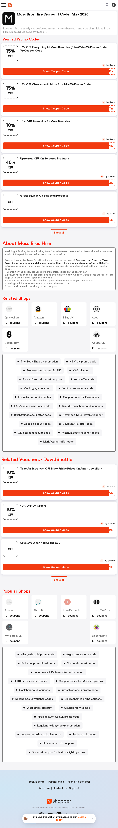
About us (44, 788)
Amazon (39, 317)
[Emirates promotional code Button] (37, 663)
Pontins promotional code (77, 388)
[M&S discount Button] (80, 370)
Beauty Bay (12, 342)
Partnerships (56, 781)
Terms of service (77, 808)
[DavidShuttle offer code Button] (76, 424)
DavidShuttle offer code (77, 423)
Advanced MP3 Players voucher (83, 415)
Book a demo (36, 781)
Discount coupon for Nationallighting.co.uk (58, 752)
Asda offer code (84, 379)
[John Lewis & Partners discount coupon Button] (57, 672)
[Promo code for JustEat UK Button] (42, 370)
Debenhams (99, 635)
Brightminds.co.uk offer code (32, 415)
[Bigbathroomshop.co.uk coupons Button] (81, 406)
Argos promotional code (81, 654)
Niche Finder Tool (79, 781)
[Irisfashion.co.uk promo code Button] (78, 690)
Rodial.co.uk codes (84, 734)
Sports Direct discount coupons (42, 379)
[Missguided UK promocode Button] (36, 654)
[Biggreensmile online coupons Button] (81, 699)
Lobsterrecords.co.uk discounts (41, 734)
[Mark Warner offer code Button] (57, 441)
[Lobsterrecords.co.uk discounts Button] (39, 734)
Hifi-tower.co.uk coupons (58, 743)
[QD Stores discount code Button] (33, 432)
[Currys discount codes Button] (79, 663)
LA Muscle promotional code (32, 406)
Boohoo (9, 610)
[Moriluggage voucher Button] (35, 388)
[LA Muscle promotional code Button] (31, 406)
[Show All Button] (59, 579)
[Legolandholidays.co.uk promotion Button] (57, 725)
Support (74, 788)
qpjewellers (12, 317)
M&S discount (81, 370)
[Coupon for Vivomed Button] (76, 708)
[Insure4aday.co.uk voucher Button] (33, 397)
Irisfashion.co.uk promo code (79, 690)
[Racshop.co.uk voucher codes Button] (33, 699)
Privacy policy (61, 808)
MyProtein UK (13, 635)
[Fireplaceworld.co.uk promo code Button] (57, 716)
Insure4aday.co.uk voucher (34, 397)
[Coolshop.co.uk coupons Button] (33, 690)
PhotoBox (40, 610)
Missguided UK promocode (38, 654)
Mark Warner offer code (58, 441)
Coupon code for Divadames (81, 397)
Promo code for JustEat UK (43, 370)
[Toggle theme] (114, 5)
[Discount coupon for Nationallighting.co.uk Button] (57, 752)
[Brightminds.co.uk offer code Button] (31, 415)
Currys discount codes (81, 663)
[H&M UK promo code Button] (81, 361)
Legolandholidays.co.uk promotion (58, 725)
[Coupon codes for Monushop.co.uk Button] (80, 681)
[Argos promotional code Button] (80, 654)
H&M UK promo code (82, 361)
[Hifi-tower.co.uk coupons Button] (57, 743)
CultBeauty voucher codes (30, 681)
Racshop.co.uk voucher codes (34, 699)
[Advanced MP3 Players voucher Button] (81, 415)
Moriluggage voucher (37, 388)
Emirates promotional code (38, 663)
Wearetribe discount (39, 707)
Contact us (60, 788)
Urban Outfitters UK (104, 610)
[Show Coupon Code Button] (56, 71)
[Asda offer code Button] (83, 379)
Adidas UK (98, 342)
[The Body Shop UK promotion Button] (38, 361)
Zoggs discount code (37, 423)
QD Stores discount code (34, 432)
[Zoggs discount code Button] (36, 424)
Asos (95, 317)
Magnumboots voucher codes (80, 432)
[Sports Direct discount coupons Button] (41, 379)
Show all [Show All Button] (59, 232)
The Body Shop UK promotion (39, 361)
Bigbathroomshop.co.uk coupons (82, 406)
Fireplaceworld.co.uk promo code (58, 716)
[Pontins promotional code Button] (76, 388)
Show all (59, 579)
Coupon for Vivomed (77, 707)
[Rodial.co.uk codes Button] (83, 734)
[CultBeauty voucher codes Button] (29, 681)
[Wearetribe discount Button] (38, 708)
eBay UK (68, 317)
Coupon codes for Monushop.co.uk (81, 681)
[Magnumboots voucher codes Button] (79, 432)
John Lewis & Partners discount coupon (58, 672)
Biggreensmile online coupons (83, 699)
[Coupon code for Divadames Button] (80, 397)
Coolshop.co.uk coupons (34, 690)
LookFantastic (72, 610)
